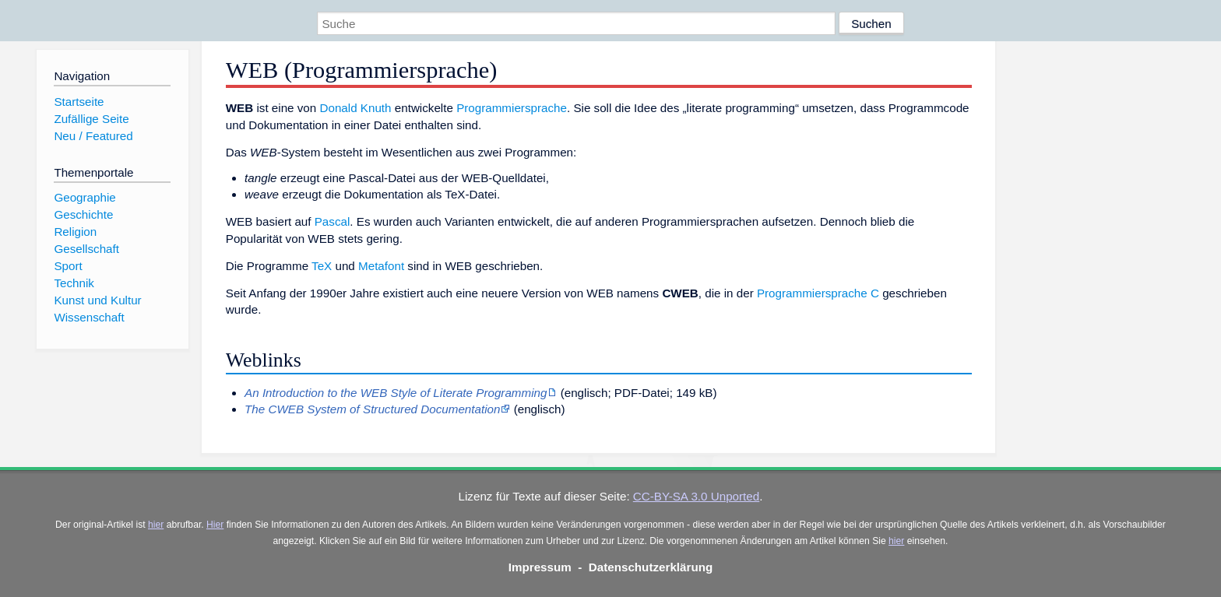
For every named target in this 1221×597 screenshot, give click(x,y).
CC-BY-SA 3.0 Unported (696, 496)
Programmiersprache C (818, 293)
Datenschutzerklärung (651, 567)
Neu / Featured (93, 135)
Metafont (381, 265)
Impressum (540, 567)
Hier (214, 524)
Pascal (332, 221)
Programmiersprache (511, 107)
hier (156, 524)
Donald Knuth (356, 107)
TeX (321, 265)
